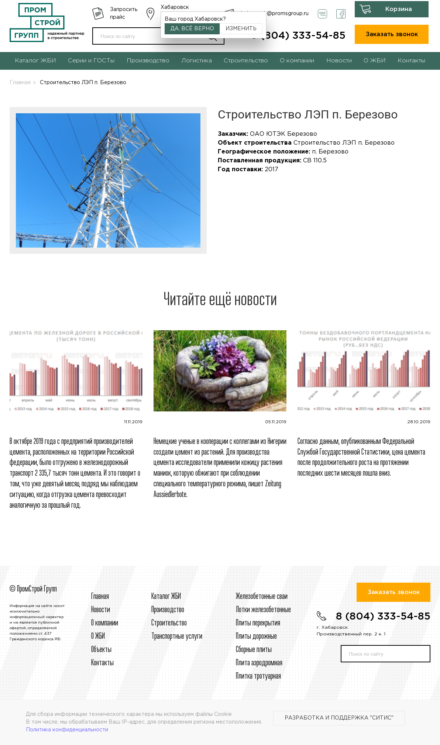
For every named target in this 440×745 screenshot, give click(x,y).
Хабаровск (175, 7)
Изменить (241, 29)
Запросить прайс (123, 13)
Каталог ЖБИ (35, 60)
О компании (297, 60)
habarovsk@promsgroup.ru (275, 13)
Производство (148, 60)
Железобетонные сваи (262, 596)
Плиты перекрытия (258, 623)
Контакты (411, 60)
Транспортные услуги (176, 636)
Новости (339, 60)
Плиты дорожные (256, 636)
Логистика (196, 60)
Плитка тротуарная (258, 676)
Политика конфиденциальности (67, 730)
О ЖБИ (375, 60)
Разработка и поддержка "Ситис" (339, 718)
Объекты (101, 649)
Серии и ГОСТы (91, 60)
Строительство (246, 60)
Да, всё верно (192, 29)
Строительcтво (169, 623)
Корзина (398, 9)
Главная (20, 82)
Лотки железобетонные (263, 610)
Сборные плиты (254, 649)
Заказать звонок (392, 34)
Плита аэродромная (259, 663)
